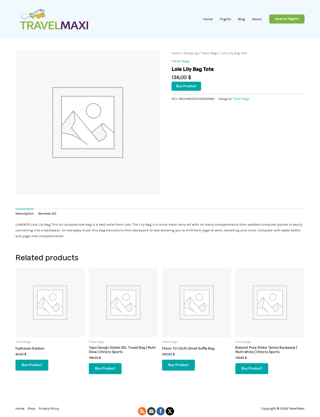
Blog (241, 19)
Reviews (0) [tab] (47, 213)
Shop (31, 408)
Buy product (186, 86)
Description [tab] (24, 213)
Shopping (190, 53)
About (257, 19)
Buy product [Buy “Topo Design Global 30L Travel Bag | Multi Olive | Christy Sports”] (105, 368)
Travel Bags (209, 53)
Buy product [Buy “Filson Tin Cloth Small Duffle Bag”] (178, 365)
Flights (225, 19)
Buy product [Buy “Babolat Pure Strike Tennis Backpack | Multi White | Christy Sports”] (252, 368)
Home (208, 19)
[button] (287, 19)
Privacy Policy (49, 408)
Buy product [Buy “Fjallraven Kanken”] (32, 365)
